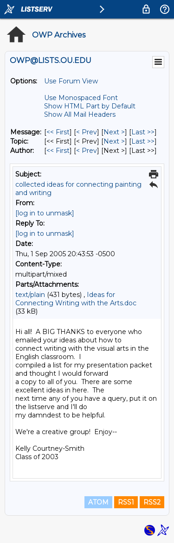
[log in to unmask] (44, 213)
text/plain (30, 294)
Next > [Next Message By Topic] (114, 141)
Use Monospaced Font (81, 98)
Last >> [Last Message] (143, 132)
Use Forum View (71, 81)
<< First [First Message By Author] (58, 150)
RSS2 (152, 502)
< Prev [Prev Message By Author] (86, 150)
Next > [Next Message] (114, 132)
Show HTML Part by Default (89, 106)
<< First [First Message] (58, 132)
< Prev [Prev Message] (86, 132)
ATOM (98, 502)
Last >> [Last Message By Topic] (143, 141)
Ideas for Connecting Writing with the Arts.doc (75, 298)
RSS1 (126, 502)
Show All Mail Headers (80, 114)
